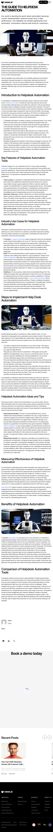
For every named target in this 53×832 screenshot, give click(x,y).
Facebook (47, 807)
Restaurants (4, 801)
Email (46, 810)
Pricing (33, 801)
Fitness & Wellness (6, 804)
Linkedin (46, 801)
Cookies (3, 827)
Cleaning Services (6, 810)
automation (12, 538)
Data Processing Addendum (9, 825)
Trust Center (22, 825)
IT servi (30, 278)
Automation (5, 168)
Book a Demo (43, 2)
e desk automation (39, 278)
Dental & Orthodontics (7, 813)
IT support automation (18, 239)
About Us (20, 804)
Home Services (5, 807)
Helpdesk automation (12, 103)
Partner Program (35, 813)
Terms (15, 822)
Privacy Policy (23, 822)
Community (34, 810)
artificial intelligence (10, 257)
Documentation (35, 804)
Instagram (47, 804)
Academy (34, 807)
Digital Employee (22, 801)
